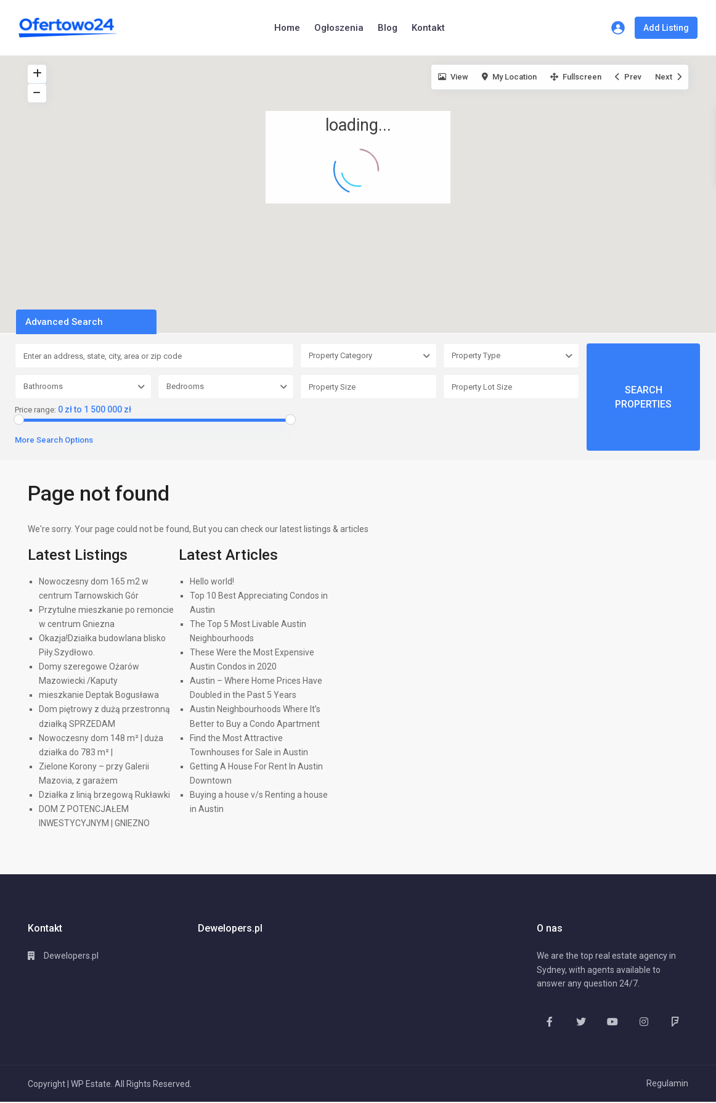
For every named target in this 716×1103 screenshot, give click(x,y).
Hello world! (212, 581)
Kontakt (428, 27)
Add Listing (666, 28)
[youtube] (612, 1021)
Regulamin (667, 1083)
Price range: (35, 410)
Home (287, 27)
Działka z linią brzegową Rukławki (104, 795)
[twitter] (580, 1021)
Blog (387, 27)
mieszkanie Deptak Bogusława (99, 695)
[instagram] (643, 1021)
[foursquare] (675, 1021)
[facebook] (549, 1021)
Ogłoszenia (339, 27)
